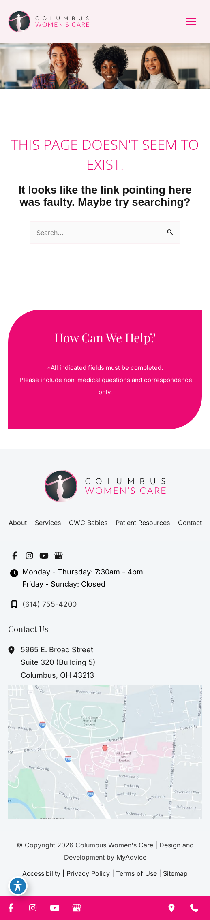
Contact (190, 523)
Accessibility (41, 873)
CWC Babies (88, 523)
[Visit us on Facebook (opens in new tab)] (14, 555)
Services (48, 523)
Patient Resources (143, 523)
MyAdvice (131, 857)
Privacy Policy (88, 873)
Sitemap (175, 873)
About (18, 523)
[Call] (43, 604)
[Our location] (171, 908)
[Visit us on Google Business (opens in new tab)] (58, 555)
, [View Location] (58, 662)
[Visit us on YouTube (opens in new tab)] (43, 555)
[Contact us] (194, 908)
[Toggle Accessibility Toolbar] (18, 886)
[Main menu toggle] (191, 21)
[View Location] (12, 650)
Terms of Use (136, 873)
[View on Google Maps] (105, 751)
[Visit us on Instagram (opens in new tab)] (29, 555)
